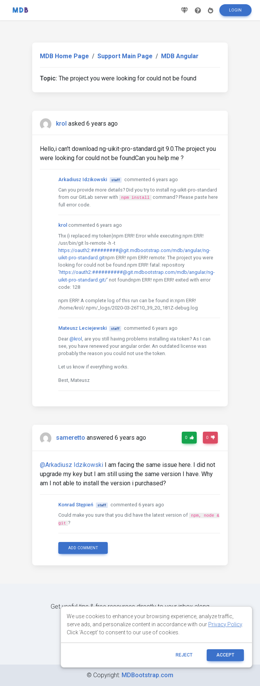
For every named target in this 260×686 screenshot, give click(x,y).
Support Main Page (125, 56)
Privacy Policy (225, 624)
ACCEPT (225, 655)
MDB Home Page (64, 56)
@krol (75, 339)
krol (61, 123)
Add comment (83, 547)
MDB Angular (180, 56)
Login (235, 12)
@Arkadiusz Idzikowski (71, 464)
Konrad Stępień (75, 505)
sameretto (70, 437)
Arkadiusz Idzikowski (82, 179)
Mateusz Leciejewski (82, 328)
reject (184, 655)
